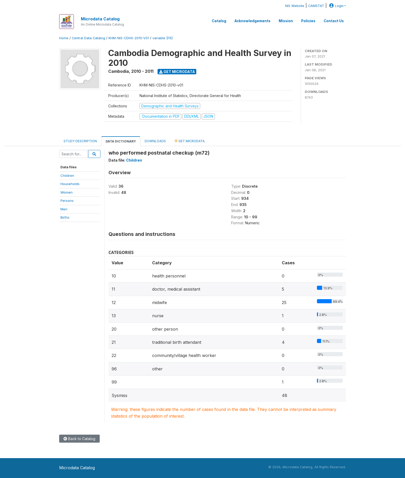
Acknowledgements (252, 21)
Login (336, 6)
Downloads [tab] (155, 141)
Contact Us (334, 21)
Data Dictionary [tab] (121, 141)
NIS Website (294, 6)
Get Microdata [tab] (190, 141)
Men (63, 209)
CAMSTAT (316, 6)
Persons (67, 200)
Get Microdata (177, 71)
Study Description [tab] (80, 141)
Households (70, 184)
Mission (286, 21)
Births (64, 217)
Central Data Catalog (88, 38)
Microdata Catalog (100, 18)
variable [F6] (162, 38)
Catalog (219, 21)
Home (63, 38)
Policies (308, 21)
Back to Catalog (79, 438)
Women (66, 192)
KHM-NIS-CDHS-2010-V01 (128, 38)
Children (67, 175)
